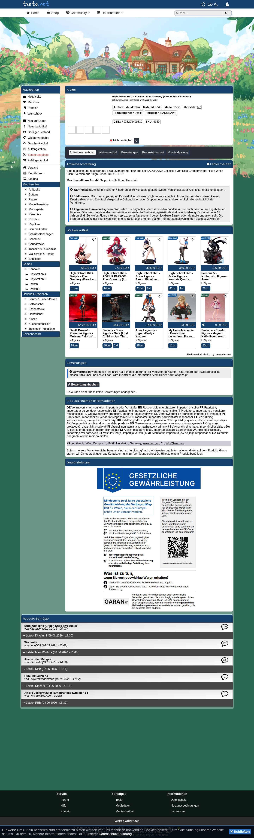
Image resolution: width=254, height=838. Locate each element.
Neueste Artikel (35, 126)
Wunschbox (32, 113)
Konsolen (32, 269)
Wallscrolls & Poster (39, 254)
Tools (119, 799)
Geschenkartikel (35, 143)
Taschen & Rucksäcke (40, 249)
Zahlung (30, 179)
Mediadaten (123, 805)
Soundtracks (34, 244)
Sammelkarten (35, 229)
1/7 (199, 107)
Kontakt (65, 811)
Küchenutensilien (37, 324)
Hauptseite (32, 96)
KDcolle (137, 112)
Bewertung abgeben (83, 384)
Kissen (30, 319)
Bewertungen (129, 152)
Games (27, 263)
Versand (30, 168)
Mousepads (33, 209)
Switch (31, 284)
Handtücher (33, 314)
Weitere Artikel (108, 152)
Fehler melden (219, 164)
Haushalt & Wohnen (35, 294)
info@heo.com (175, 443)
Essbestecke (34, 309)
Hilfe (63, 805)
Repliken (32, 224)
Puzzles (31, 219)
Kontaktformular (118, 453)
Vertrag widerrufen (126, 820)
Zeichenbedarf (32, 333)
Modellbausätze (36, 204)
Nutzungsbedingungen (185, 805)
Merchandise (31, 184)
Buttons (31, 194)
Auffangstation (34, 149)
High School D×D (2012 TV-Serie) (143, 100)
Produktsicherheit (153, 152)
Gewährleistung (178, 152)
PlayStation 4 (35, 274)
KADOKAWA (168, 112)
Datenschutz (178, 799)
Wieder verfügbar (36, 138)
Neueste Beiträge (36, 618)
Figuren (31, 199)
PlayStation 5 (35, 279)
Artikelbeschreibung (82, 152)
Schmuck (32, 239)
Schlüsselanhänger (38, 234)
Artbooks (32, 189)
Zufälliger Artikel (35, 160)
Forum (65, 799)
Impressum (178, 811)
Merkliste (31, 102)
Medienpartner (125, 811)
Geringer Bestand (36, 132)
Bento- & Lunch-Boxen (40, 299)
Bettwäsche (33, 304)
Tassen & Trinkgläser (39, 329)
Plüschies (32, 214)
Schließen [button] (240, 831)
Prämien (30, 108)
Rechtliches (34, 173)
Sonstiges (32, 259)
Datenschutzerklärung (115, 834)
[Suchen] (226, 13)
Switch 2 (32, 289)
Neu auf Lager (34, 121)
